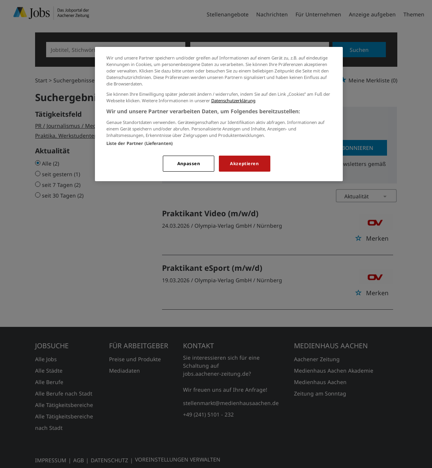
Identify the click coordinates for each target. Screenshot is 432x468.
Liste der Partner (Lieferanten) (139, 143)
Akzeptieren (244, 163)
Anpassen (188, 163)
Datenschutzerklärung (233, 100)
